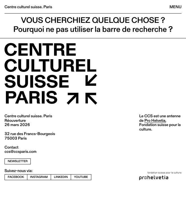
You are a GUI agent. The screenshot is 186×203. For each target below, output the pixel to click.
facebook (16, 177)
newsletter (18, 161)
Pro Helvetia (154, 120)
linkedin (61, 177)
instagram (39, 177)
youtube (81, 177)
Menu (175, 7)
